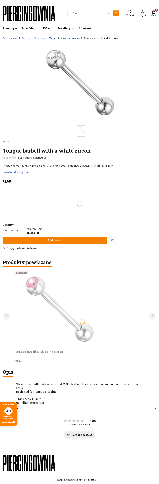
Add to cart (55, 240)
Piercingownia (10, 38)
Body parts (39, 38)
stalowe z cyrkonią (70, 38)
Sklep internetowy (75, 479)
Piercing (26, 38)
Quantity (8, 224)
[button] (116, 13)
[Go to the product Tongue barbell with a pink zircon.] (59, 309)
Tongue (52, 38)
